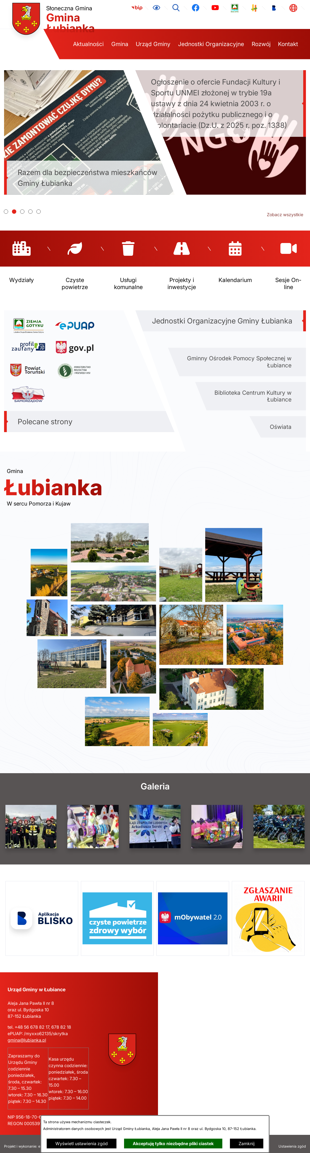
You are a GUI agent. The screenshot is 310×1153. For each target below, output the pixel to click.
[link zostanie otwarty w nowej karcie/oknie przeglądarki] (137, 7)
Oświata (281, 421)
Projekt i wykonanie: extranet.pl (30, 1141)
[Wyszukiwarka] (176, 7)
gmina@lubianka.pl (27, 1035)
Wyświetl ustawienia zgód (81, 1143)
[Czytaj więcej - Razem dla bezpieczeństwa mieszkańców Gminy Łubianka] (89, 132)
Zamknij (247, 1143)
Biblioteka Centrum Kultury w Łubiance (253, 391)
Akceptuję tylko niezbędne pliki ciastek (173, 1143)
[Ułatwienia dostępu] (156, 7)
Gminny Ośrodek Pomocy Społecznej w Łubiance (239, 357)
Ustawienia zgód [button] (292, 1141)
